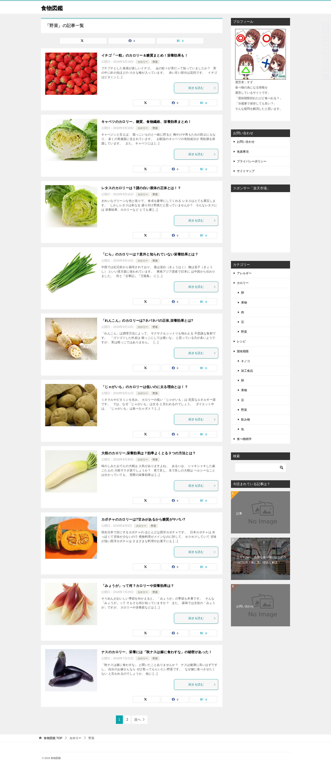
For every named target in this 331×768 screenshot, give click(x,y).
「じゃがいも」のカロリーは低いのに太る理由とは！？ (144, 387)
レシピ (241, 341)
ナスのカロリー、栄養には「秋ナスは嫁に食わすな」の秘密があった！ (156, 652)
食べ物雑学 (244, 439)
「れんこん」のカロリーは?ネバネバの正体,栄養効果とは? (147, 320)
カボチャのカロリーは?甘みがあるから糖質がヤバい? (143, 519)
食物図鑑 (53, 7)
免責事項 (243, 151)
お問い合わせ (246, 141)
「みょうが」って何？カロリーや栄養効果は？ (137, 586)
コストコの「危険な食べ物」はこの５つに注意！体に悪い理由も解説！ (261, 559)
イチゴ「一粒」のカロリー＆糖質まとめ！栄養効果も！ (144, 55)
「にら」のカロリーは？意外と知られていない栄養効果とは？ (149, 254)
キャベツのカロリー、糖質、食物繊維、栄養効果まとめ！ (146, 121)
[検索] (260, 467)
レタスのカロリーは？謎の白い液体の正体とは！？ (141, 188)
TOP (53, 738)
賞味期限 (243, 351)
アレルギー (244, 273)
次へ (137, 719)
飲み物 (245, 419)
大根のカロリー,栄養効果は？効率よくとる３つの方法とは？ (148, 453)
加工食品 (247, 370)
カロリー (143, 61)
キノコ (245, 361)
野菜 (155, 61)
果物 (244, 302)
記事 (239, 513)
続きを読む (202, 88)
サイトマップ (246, 171)
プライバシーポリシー (251, 161)
